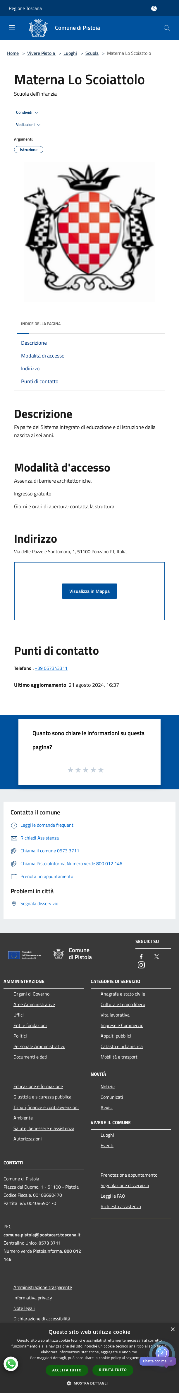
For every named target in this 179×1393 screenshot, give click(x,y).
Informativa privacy (32, 1297)
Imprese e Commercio (122, 1025)
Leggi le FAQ (113, 1195)
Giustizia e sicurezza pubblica (42, 1096)
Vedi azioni (29, 124)
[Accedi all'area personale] (154, 9)
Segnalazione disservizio (125, 1185)
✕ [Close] (171, 1361)
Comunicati (112, 1097)
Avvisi (107, 1107)
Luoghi (70, 53)
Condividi (28, 112)
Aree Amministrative (34, 1004)
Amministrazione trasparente (42, 1287)
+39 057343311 (51, 668)
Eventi (107, 1145)
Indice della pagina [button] (41, 323)
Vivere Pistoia (41, 53)
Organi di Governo (31, 993)
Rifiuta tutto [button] (113, 1369)
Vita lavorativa (115, 1014)
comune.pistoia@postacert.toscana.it (42, 1234)
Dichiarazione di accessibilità (41, 1318)
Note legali (24, 1308)
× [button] (172, 1329)
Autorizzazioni (27, 1138)
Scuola (92, 53)
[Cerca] (166, 27)
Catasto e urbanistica (122, 1046)
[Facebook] (141, 957)
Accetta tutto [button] (67, 1370)
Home (13, 53)
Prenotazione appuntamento (129, 1174)
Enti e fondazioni (30, 1025)
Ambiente (23, 1117)
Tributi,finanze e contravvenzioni (46, 1107)
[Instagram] (141, 965)
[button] (89, 1383)
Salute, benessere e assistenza (43, 1128)
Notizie (108, 1086)
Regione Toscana (25, 8)
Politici (20, 1035)
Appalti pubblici (116, 1035)
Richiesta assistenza (121, 1206)
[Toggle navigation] (11, 27)
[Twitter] (156, 957)
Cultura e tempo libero (123, 1004)
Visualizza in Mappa (89, 591)
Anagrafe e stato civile (123, 993)
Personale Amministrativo (39, 1046)
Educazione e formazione (38, 1086)
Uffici (18, 1014)
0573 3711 (50, 1242)
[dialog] (89, 1358)
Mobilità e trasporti (120, 1056)
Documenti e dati (30, 1056)
